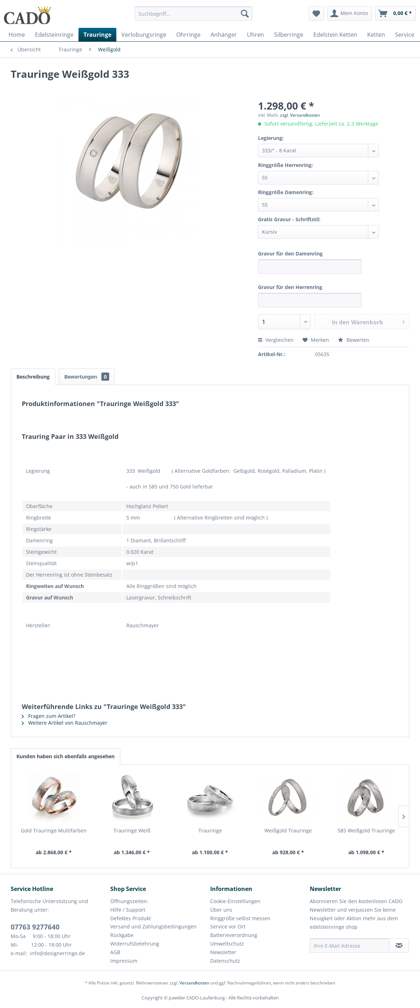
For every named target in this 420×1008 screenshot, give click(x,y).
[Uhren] (255, 34)
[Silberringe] (288, 34)
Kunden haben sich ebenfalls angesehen (65, 756)
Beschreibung (33, 376)
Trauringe (210, 830)
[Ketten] (376, 34)
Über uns (221, 909)
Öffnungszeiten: (129, 901)
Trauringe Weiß (132, 830)
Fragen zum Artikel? (48, 716)
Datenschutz (225, 960)
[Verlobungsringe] (143, 34)
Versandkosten (194, 983)
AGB (115, 952)
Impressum (123, 960)
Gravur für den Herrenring (290, 287)
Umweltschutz (227, 943)
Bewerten (353, 339)
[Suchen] (244, 13)
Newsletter (223, 952)
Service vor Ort (228, 926)
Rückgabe (121, 935)
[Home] (17, 34)
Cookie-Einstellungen (235, 901)
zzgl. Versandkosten (300, 115)
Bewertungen (86, 377)
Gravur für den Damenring (290, 253)
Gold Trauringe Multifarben (54, 830)
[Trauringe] (97, 34)
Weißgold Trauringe (288, 830)
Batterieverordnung (233, 935)
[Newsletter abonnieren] (399, 945)
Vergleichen (276, 339)
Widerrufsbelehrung (134, 943)
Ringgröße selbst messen (240, 918)
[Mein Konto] (349, 13)
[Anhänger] (224, 34)
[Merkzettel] (316, 13)
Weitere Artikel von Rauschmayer (64, 722)
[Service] (404, 34)
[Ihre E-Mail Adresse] (349, 945)
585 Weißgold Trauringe (366, 830)
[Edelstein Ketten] (335, 34)
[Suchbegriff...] (194, 13)
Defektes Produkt (130, 918)
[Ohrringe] (188, 34)
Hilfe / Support (127, 909)
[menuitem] (194, 16)
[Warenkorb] (395, 13)
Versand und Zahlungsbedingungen (153, 926)
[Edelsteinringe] (54, 34)
